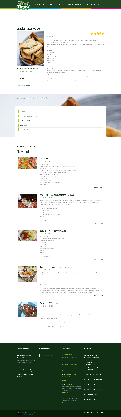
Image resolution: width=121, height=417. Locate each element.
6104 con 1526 (47, 234)
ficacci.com (38, 412)
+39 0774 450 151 (91, 389)
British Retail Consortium (70, 354)
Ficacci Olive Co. (49, 355)
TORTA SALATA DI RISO (26, 121)
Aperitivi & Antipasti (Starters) (30, 68)
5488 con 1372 (47, 270)
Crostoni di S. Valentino (49, 303)
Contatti (79, 4)
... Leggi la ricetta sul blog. (23, 85)
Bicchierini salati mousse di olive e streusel (57, 194)
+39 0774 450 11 (90, 379)
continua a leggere (98, 187)
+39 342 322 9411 (90, 374)
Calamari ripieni (46, 158)
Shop (52, 4)
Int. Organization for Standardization (73, 374)
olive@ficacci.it (91, 399)
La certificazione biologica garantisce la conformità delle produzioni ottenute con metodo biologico (72, 388)
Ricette (60, 4)
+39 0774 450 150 (91, 384)
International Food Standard (71, 364)
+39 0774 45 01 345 (92, 395)
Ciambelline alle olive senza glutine (29, 130)
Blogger (69, 4)
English (88, 4)
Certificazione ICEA (69, 384)
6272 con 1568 (47, 197)
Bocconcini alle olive (25, 125)
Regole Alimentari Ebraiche (73, 396)
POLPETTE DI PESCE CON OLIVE (28, 116)
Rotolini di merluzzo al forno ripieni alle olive (58, 266)
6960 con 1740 (47, 161)
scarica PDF (65, 361)
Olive (45, 4)
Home (37, 4)
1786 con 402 (25, 72)
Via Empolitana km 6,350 (92, 357)
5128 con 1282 (47, 306)
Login (96, 4)
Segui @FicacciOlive (28, 414)
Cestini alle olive (24, 112)
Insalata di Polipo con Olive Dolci (53, 230)
